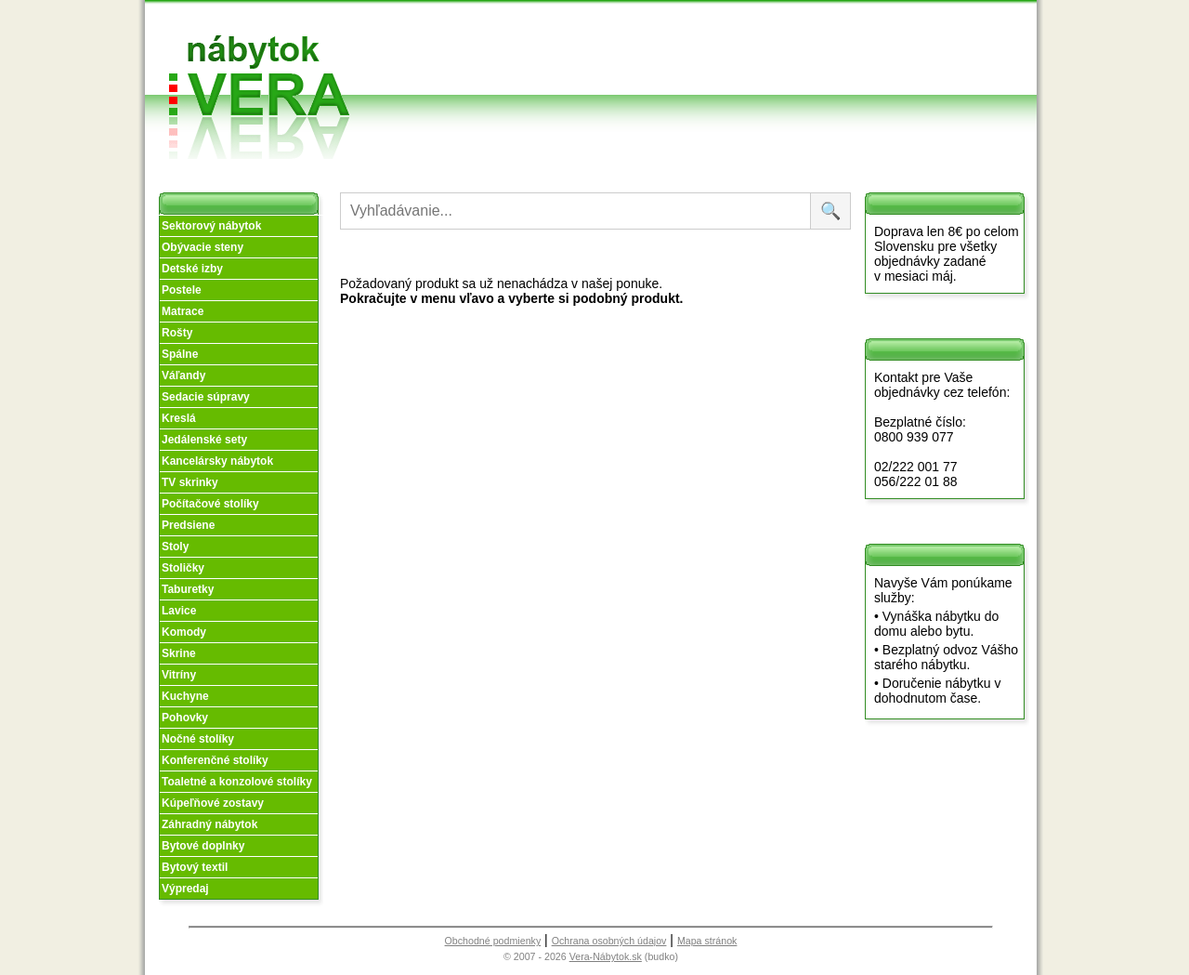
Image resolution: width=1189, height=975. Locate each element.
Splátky (670, 59)
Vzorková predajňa (797, 30)
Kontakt (798, 59)
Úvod (537, 23)
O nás (539, 45)
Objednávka (683, 81)
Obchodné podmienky (677, 30)
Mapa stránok (707, 940)
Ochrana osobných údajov (609, 940)
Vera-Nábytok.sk (605, 956)
